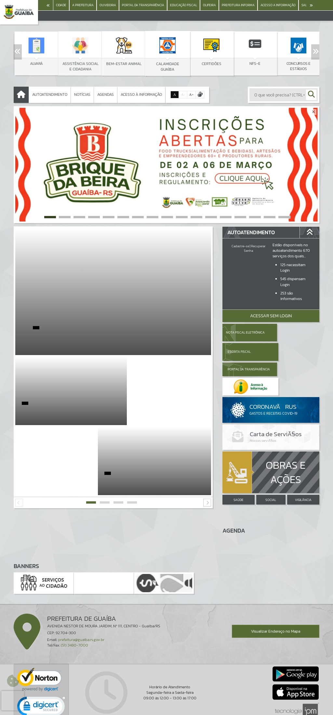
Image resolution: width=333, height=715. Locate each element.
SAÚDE (238, 465)
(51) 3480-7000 (74, 610)
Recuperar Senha (254, 248)
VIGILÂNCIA (303, 465)
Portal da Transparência (240, 351)
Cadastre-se (240, 246)
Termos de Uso (166, 703)
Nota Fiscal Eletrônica (245, 332)
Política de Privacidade (166, 708)
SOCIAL (270, 465)
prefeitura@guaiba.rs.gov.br (81, 605)
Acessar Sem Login (271, 315)
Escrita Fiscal (287, 332)
